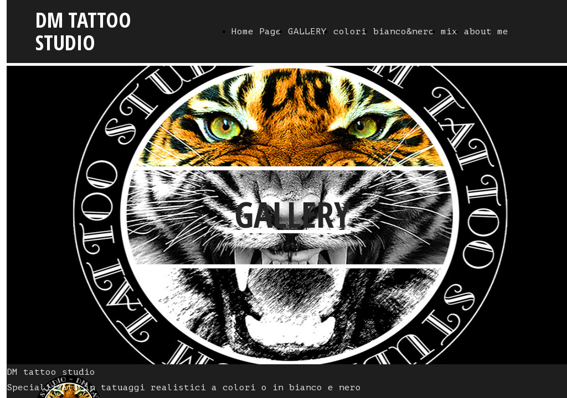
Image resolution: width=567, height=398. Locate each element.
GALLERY (307, 31)
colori (350, 31)
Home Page (256, 31)
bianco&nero (403, 31)
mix (449, 31)
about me (486, 31)
